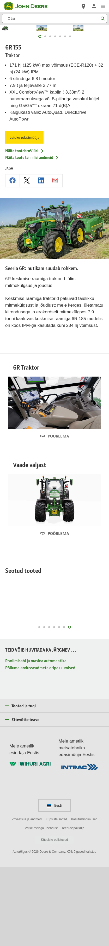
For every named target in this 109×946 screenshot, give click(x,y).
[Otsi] (54, 18)
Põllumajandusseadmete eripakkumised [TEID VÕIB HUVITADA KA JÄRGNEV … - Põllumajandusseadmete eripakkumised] (40, 746)
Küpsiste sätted (56, 898)
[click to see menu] (103, 6)
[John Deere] (29, 6)
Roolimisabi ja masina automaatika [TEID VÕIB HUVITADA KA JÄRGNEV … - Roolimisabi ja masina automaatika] (35, 739)
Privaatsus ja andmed (26, 898)
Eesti (54, 884)
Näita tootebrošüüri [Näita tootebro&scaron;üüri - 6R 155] (24, 215)
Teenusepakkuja (73, 907)
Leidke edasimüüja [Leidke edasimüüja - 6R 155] (24, 202)
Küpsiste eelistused (54, 918)
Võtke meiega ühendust (41, 907)
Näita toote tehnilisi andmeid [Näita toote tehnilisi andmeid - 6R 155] (32, 222)
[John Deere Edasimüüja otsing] (83, 6)
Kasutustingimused (84, 898)
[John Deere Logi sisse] (94, 6)
